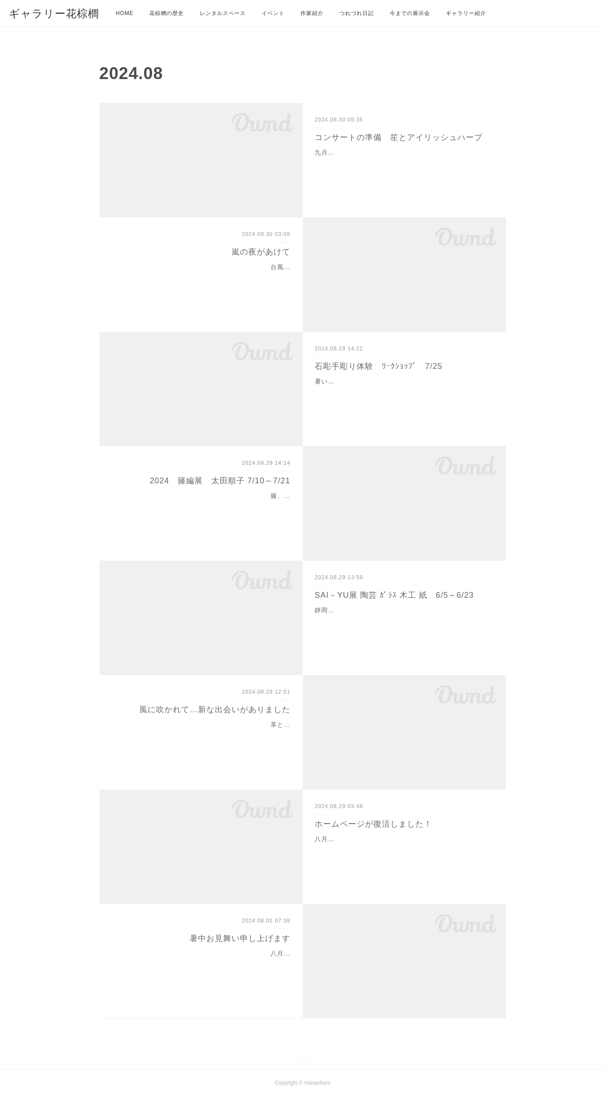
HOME (124, 13)
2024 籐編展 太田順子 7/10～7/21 (220, 480)
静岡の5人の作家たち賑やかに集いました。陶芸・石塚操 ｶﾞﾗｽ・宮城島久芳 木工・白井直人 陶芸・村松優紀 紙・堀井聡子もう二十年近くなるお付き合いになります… (403, 621)
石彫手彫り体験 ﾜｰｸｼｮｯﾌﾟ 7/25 (378, 366)
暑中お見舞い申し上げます (240, 938)
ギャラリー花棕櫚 (54, 13)
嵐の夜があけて (261, 251)
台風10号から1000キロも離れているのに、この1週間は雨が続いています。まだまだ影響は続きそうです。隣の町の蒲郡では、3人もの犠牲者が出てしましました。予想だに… (202, 277)
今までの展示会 (410, 13)
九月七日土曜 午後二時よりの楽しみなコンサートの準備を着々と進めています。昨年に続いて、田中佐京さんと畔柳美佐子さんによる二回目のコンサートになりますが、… (401, 163)
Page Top (302, 1058)
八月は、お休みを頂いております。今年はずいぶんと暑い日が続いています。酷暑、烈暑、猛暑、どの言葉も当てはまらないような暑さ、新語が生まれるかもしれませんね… (204, 964)
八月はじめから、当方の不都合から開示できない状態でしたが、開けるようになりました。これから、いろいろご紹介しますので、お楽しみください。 (401, 850)
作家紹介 (312, 13)
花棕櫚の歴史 (166, 13)
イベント (273, 13)
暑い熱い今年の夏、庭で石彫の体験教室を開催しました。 (401, 381)
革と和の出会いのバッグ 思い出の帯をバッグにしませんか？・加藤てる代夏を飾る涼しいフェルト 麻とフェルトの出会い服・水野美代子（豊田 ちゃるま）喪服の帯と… (204, 735)
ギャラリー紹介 (466, 13)
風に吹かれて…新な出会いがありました (214, 709)
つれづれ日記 (356, 13)
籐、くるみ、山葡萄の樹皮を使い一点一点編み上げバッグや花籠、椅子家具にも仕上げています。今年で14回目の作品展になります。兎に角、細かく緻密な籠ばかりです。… (203, 506)
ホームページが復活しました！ (373, 824)
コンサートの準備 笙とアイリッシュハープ (399, 137)
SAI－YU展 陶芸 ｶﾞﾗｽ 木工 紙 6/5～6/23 (394, 595)
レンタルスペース (223, 13)
